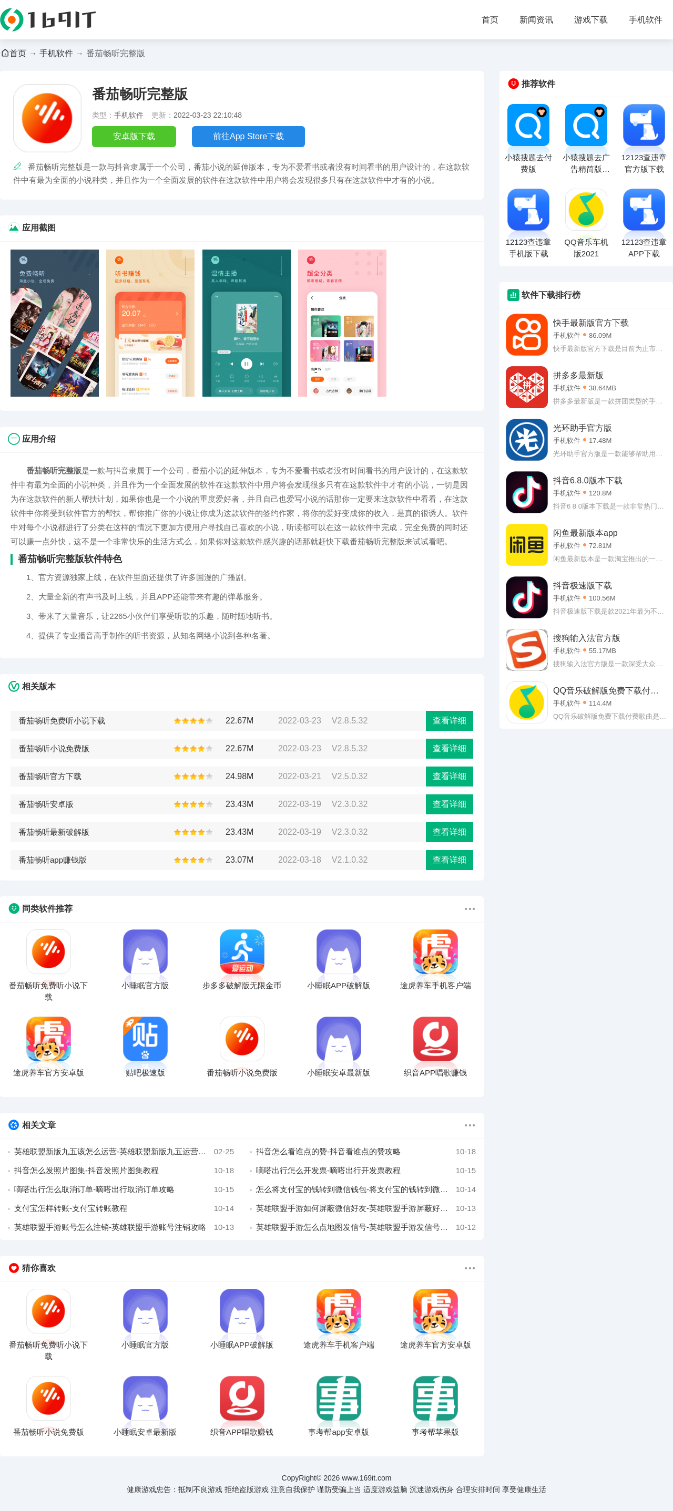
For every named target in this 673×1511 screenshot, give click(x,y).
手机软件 (645, 19)
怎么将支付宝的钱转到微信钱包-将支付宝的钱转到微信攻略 (366, 1189)
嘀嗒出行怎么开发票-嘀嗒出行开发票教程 (366, 1170)
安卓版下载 (134, 136)
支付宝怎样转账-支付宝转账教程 (124, 1208)
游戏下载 (591, 19)
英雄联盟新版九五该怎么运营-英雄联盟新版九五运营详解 (124, 1151)
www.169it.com (366, 1478)
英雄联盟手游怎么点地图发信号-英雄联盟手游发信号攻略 (366, 1227)
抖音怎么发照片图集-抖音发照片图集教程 (124, 1170)
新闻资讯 (536, 19)
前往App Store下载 (248, 136)
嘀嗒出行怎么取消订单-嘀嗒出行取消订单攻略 (124, 1189)
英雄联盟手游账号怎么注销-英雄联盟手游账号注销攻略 (124, 1227)
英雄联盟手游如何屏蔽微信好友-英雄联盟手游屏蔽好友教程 (366, 1208)
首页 (490, 19)
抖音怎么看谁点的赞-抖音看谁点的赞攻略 (366, 1151)
